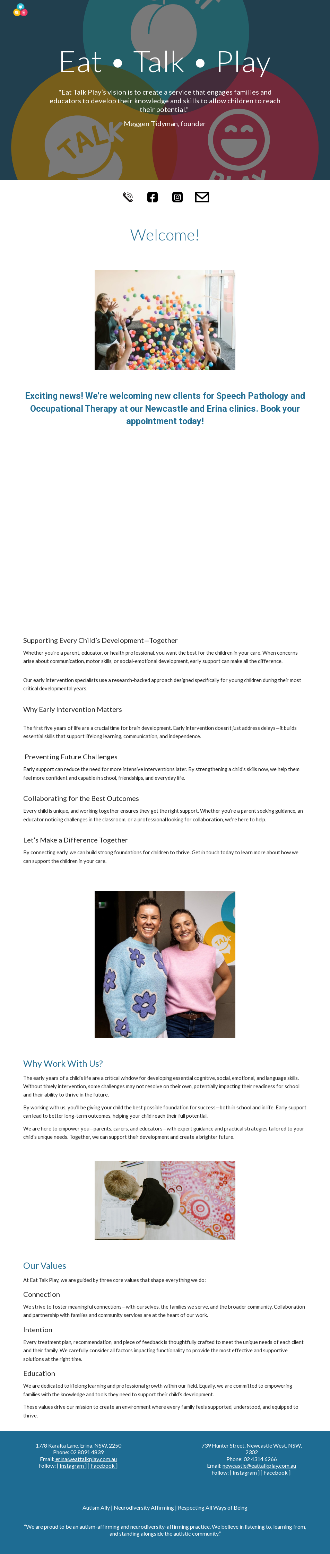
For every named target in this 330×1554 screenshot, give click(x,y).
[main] (165, 90)
